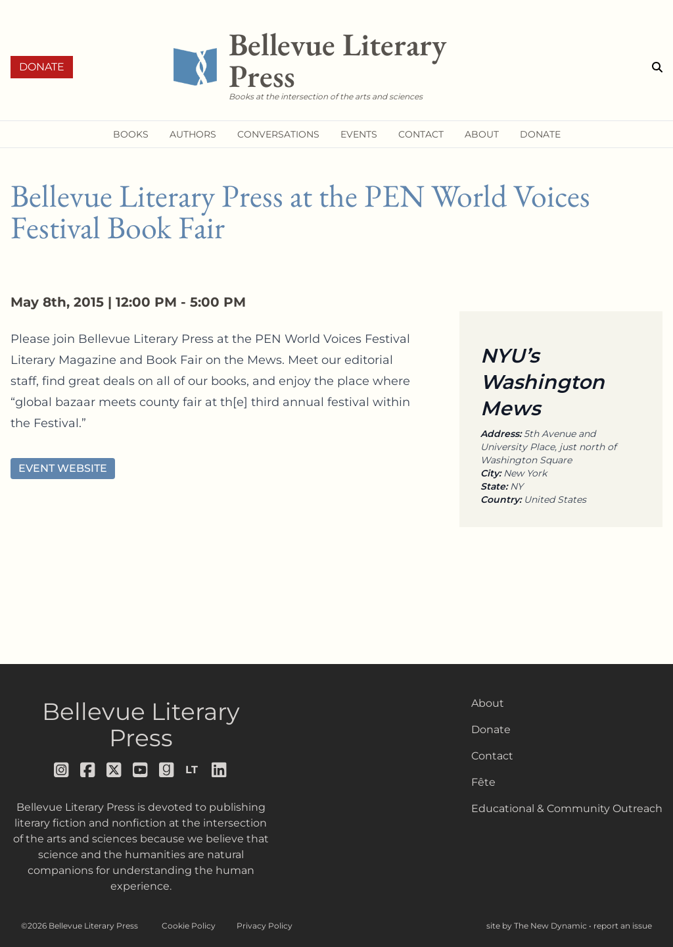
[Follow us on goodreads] (167, 770)
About (487, 703)
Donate (41, 67)
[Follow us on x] (114, 770)
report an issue (622, 926)
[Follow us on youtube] (141, 770)
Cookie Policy (189, 926)
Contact (492, 756)
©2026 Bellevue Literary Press (79, 926)
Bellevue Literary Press (141, 724)
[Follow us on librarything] (193, 770)
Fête (483, 782)
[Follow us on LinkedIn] (219, 770)
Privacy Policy (264, 926)
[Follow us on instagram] (62, 770)
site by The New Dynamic (537, 926)
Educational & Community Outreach (566, 808)
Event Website (62, 468)
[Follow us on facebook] (88, 770)
